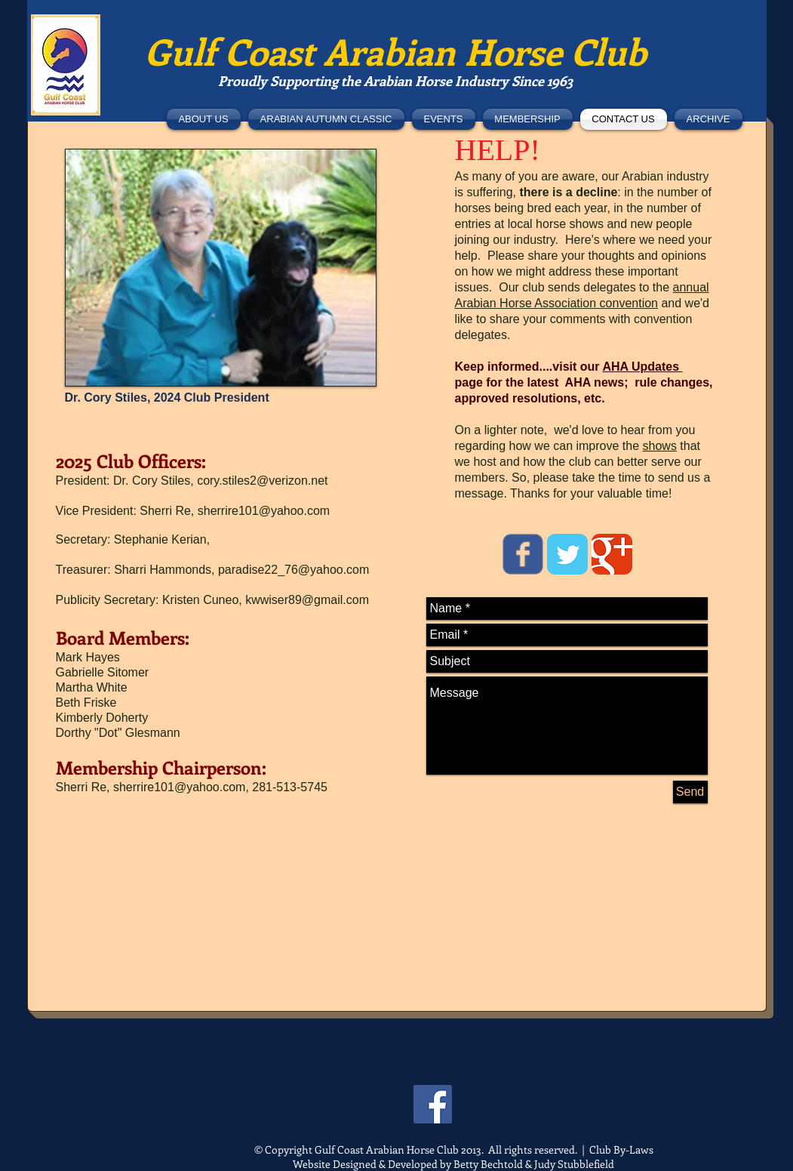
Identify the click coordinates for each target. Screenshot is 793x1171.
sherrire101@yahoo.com (264, 510)
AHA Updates (642, 366)
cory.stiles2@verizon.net (262, 480)
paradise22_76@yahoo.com (293, 569)
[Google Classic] (612, 554)
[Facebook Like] (134, 116)
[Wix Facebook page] (523, 554)
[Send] (690, 792)
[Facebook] (432, 1104)
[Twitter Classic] (567, 554)
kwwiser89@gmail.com (307, 599)
